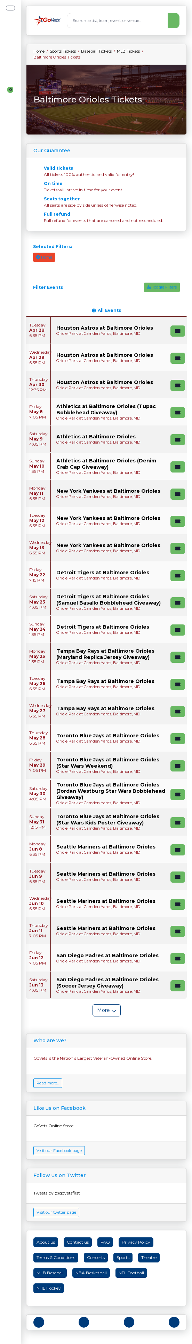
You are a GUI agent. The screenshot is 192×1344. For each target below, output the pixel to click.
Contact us (78, 1242)
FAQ (105, 1242)
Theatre (149, 1257)
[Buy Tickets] (177, 331)
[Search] (117, 20)
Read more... (48, 1083)
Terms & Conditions (56, 1257)
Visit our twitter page (56, 1212)
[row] (106, 330)
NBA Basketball (91, 1272)
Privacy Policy (136, 1242)
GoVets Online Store (53, 1125)
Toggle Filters (162, 287)
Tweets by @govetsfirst (56, 1193)
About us (46, 1242)
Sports (123, 1257)
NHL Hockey (49, 1288)
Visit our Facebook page (59, 1150)
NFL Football (131, 1272)
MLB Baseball (50, 1272)
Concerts (96, 1257)
